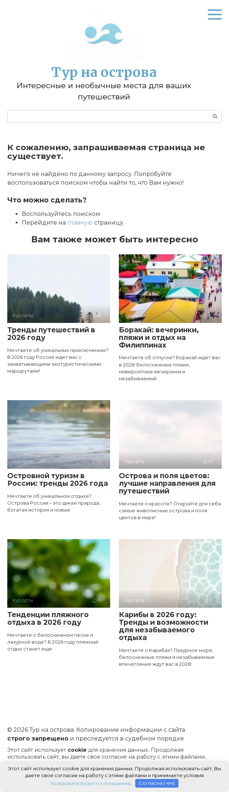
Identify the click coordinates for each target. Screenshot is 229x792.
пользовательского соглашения (90, 783)
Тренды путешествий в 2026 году (51, 334)
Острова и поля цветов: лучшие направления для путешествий (167, 483)
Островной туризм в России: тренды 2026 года (57, 480)
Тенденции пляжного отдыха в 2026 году (48, 619)
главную (80, 222)
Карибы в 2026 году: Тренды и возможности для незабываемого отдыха (163, 626)
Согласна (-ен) (156, 783)
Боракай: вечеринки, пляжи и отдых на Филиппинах (159, 337)
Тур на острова (104, 72)
